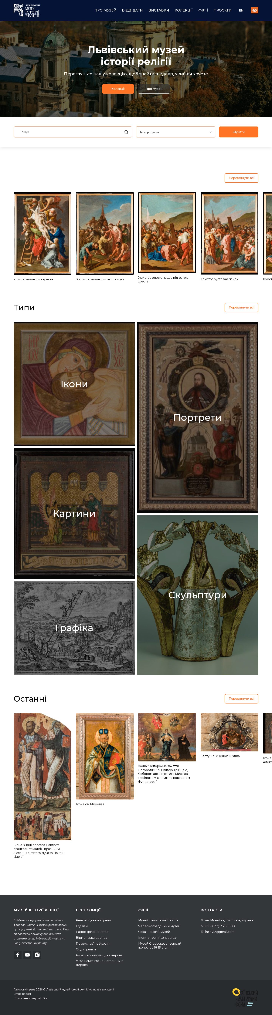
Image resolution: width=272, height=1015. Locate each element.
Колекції (184, 10)
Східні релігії (86, 949)
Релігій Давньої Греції (93, 920)
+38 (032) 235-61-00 (218, 926)
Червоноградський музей (159, 926)
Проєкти (223, 10)
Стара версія (22, 994)
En (241, 10)
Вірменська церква (91, 937)
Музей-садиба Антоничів (158, 920)
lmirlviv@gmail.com (217, 932)
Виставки (158, 10)
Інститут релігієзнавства (157, 937)
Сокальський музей (154, 932)
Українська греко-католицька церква (99, 963)
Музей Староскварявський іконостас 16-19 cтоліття (159, 945)
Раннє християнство (92, 932)
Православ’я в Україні (93, 943)
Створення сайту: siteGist (31, 998)
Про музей (105, 10)
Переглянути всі (241, 178)
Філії (203, 10)
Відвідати (132, 10)
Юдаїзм (82, 926)
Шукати (239, 146)
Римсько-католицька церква (99, 955)
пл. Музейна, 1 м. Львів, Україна (227, 920)
